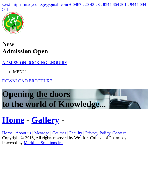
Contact (119, 133)
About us (23, 133)
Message (41, 133)
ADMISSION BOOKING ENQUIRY (34, 62)
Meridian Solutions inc (43, 142)
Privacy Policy (98, 133)
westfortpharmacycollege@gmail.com (35, 4)
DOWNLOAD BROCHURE (27, 81)
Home (7, 133)
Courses (59, 133)
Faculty (75, 133)
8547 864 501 (115, 4)
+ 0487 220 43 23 (85, 4)
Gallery (45, 120)
